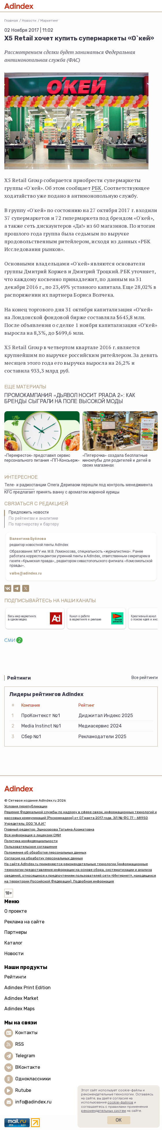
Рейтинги (15, 977)
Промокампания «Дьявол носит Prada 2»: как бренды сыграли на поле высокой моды (69, 399)
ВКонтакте (27, 1067)
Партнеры (15, 932)
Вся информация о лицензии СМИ (32, 835)
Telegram (25, 1055)
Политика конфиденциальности (31, 841)
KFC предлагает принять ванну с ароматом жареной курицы (61, 493)
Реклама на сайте (24, 922)
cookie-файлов (120, 1102)
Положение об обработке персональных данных (45, 852)
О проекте (15, 911)
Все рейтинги (144, 677)
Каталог (13, 943)
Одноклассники (33, 1079)
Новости (29, 20)
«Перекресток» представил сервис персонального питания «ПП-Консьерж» (42, 458)
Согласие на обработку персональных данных (43, 858)
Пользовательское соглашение (30, 847)
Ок (119, 1120)
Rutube (23, 1090)
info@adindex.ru (33, 1102)
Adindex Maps (19, 1008)
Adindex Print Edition (27, 987)
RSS (19, 1044)
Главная (11, 20)
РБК (97, 187)
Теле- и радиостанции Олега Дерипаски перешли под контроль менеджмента (78, 485)
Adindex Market (21, 998)
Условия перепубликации (25, 806)
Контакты (26, 1032)
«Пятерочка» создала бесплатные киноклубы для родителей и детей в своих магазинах (116, 460)
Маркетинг (49, 20)
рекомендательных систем (103, 1111)
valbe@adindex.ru (26, 573)
